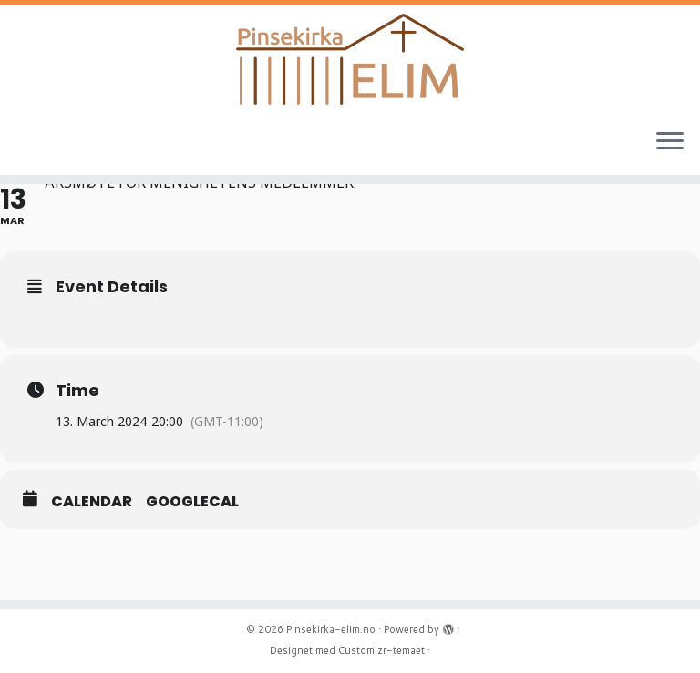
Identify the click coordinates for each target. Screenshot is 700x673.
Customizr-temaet (381, 650)
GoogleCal (192, 502)
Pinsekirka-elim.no (331, 629)
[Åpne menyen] (670, 142)
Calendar (91, 502)
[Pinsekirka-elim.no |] (350, 59)
